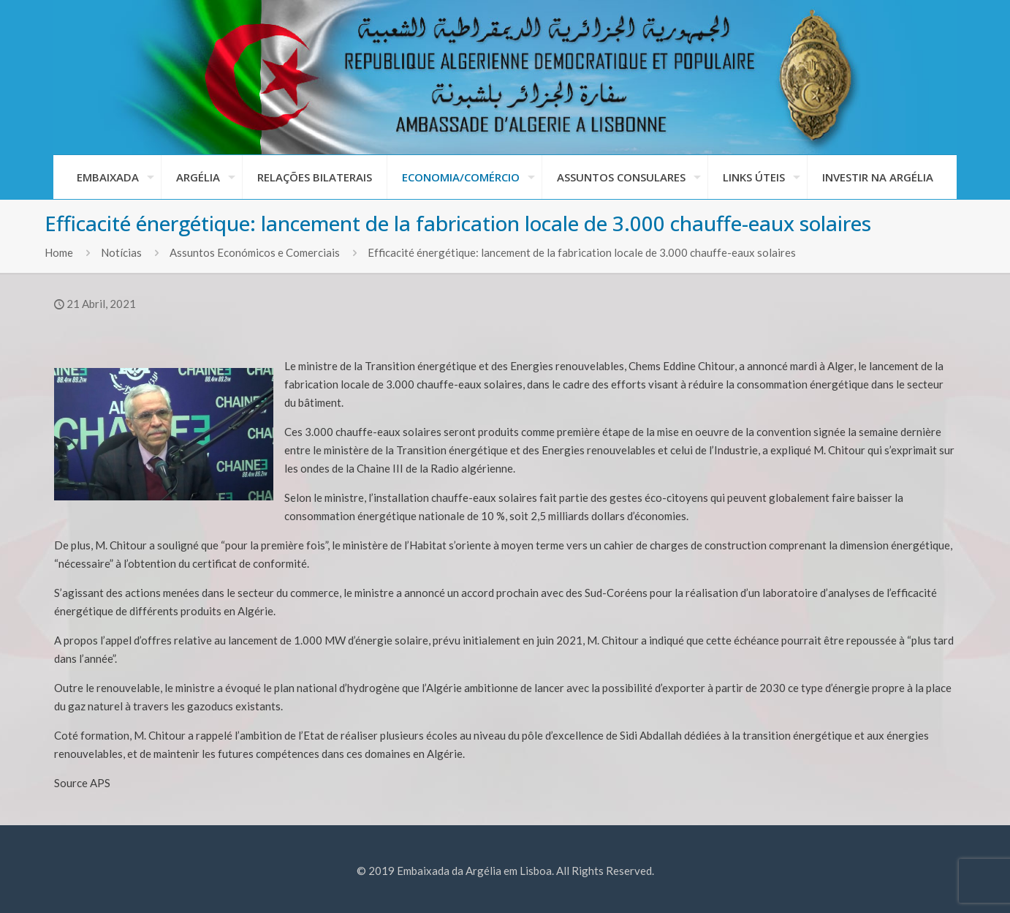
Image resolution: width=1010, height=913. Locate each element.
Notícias (121, 252)
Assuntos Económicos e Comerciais (255, 252)
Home (59, 252)
